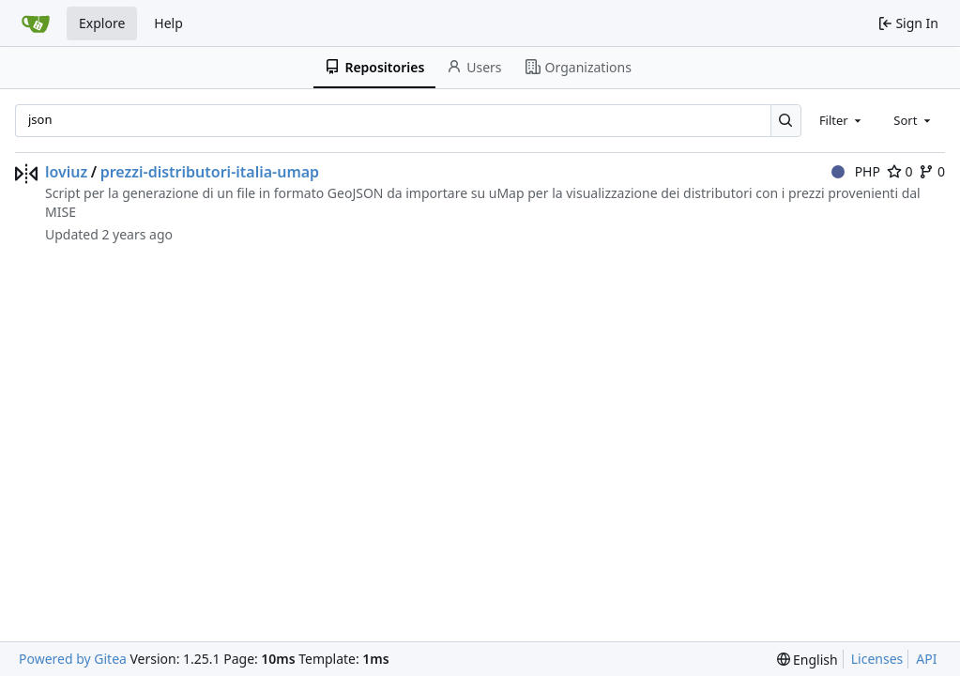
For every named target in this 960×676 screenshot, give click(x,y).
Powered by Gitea (73, 659)
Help (168, 23)
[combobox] (842, 120)
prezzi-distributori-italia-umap (209, 171)
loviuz (66, 171)
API (926, 659)
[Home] (35, 23)
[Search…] (785, 120)
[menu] (807, 659)
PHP (855, 171)
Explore (102, 23)
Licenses (877, 659)
